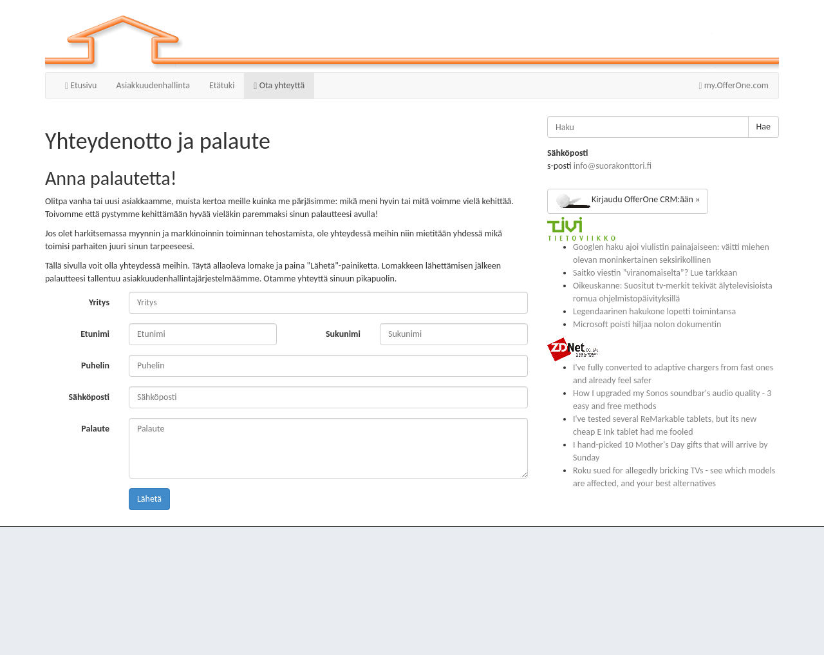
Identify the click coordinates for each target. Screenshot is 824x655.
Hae (763, 126)
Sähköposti (88, 397)
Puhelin (95, 365)
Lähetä (149, 498)
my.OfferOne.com (734, 85)
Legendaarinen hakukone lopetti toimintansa (654, 311)
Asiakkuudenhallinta (153, 85)
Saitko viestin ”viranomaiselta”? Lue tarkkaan (655, 272)
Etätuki (221, 85)
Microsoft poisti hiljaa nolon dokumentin (647, 324)
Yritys (99, 302)
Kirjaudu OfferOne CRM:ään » (628, 201)
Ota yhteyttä (279, 85)
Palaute (95, 428)
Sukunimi (343, 333)
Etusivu (81, 85)
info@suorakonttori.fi (612, 165)
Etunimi (94, 333)
